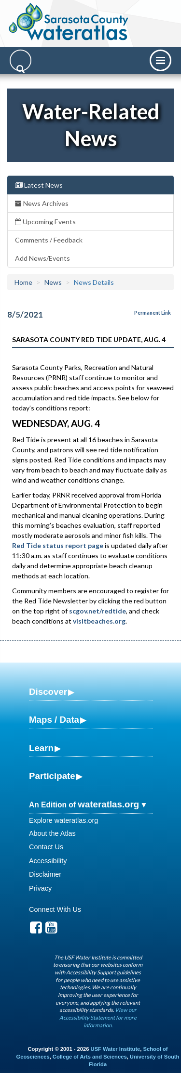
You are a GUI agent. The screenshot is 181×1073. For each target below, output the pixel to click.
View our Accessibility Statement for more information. (98, 1017)
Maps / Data (54, 720)
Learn (41, 748)
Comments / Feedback (49, 240)
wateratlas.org (108, 804)
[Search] (20, 60)
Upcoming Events (45, 221)
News (53, 282)
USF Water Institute (115, 1049)
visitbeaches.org (99, 621)
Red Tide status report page (57, 545)
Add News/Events (42, 258)
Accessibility (48, 861)
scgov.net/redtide (97, 611)
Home (23, 282)
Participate (52, 776)
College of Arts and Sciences (90, 1057)
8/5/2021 (25, 314)
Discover (48, 692)
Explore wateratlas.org (63, 820)
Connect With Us (55, 909)
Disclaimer (45, 874)
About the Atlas (52, 833)
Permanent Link (152, 313)
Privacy (40, 888)
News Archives (42, 203)
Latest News (39, 185)
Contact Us (46, 847)
